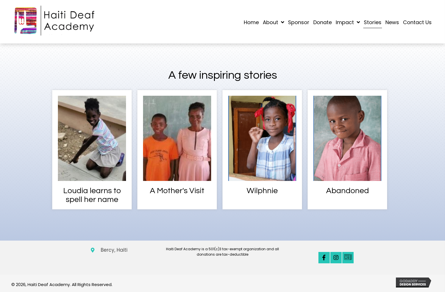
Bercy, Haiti (114, 250)
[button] (324, 257)
